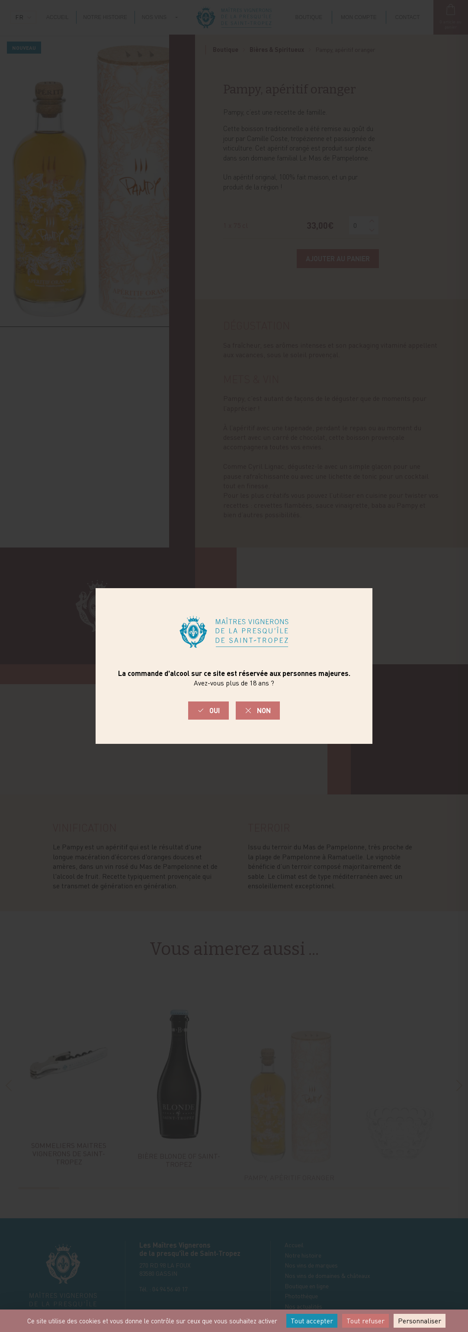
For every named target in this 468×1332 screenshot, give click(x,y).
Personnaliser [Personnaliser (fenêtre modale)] (419, 1320)
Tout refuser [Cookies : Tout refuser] (365, 1320)
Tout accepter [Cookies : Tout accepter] (312, 1320)
